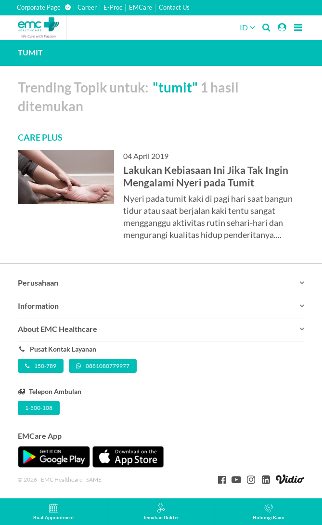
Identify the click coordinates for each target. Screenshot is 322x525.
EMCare (140, 7)
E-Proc (112, 7)
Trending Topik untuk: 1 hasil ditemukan (128, 96)
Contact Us (174, 7)
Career (87, 7)
